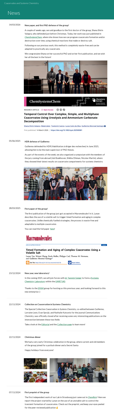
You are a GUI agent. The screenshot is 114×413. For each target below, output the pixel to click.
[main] (57, 13)
